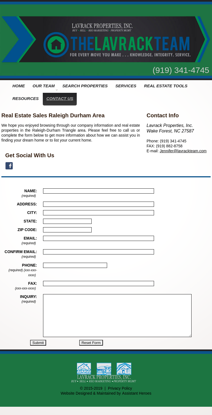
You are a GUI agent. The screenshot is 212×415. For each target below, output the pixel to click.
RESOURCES (25, 98)
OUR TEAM (45, 87)
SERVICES (125, 85)
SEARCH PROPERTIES (85, 85)
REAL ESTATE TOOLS (165, 85)
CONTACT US (59, 98)
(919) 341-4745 (181, 70)
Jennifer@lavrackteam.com (183, 151)
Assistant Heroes (136, 401)
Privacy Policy (120, 396)
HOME (18, 85)
